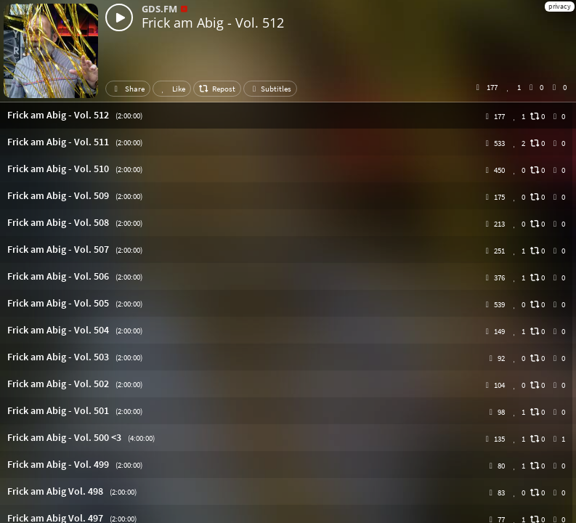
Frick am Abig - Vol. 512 (213, 22)
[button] (288, 115)
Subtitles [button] (270, 89)
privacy (559, 6)
